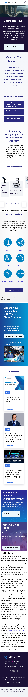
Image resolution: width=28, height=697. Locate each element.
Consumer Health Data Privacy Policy (13, 679)
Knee (7, 250)
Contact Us (6, 666)
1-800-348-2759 (15, 694)
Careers (18, 663)
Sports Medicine (7, 281)
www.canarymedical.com (16, 630)
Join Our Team (11, 548)
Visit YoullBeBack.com (14, 47)
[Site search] (25, 2)
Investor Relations (11, 514)
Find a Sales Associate (10, 663)
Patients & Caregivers (19, 661)
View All (14, 290)
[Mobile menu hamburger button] (2, 2)
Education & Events (13, 336)
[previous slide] (2, 204)
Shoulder (20, 266)
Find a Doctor (8, 661)
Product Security (10, 682)
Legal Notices (5, 677)
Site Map (18, 682)
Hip (20, 250)
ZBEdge (20, 281)
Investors (23, 663)
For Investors (13, 119)
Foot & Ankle (8, 266)
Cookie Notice (21, 677)
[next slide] (24, 204)
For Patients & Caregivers (13, 112)
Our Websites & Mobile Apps (16, 666)
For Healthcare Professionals (13, 104)
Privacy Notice (13, 677)
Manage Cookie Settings (13, 684)
